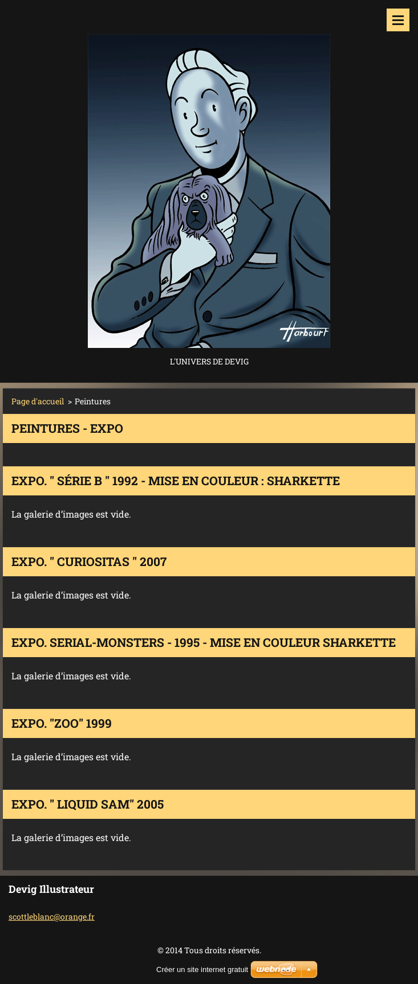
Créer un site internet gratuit (202, 969)
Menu (398, 20)
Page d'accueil (37, 401)
